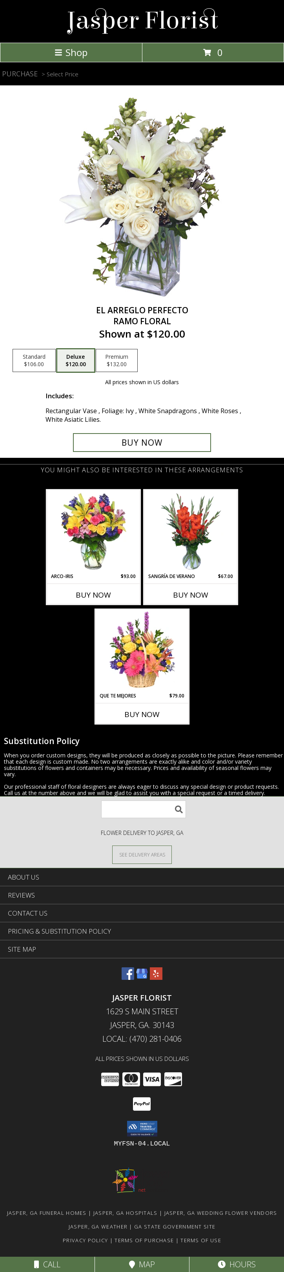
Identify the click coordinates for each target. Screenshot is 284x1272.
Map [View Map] (142, 1264)
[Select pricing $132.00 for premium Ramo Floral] (116, 360)
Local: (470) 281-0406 (142, 1039)
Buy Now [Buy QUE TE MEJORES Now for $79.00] (142, 714)
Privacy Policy (85, 1240)
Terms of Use (200, 1240)
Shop (71, 52)
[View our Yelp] (156, 977)
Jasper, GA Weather (98, 1226)
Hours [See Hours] (237, 1264)
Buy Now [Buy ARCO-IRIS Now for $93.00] (93, 595)
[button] (142, 1128)
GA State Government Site (174, 1226)
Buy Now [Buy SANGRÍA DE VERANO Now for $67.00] (190, 595)
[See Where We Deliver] (142, 854)
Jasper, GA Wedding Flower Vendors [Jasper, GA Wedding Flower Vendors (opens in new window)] (220, 1212)
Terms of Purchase (144, 1240)
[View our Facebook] (128, 977)
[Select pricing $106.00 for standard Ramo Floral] (34, 360)
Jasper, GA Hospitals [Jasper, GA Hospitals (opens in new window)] (125, 1212)
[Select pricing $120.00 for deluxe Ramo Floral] (75, 360)
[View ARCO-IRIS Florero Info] (93, 531)
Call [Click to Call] (47, 1264)
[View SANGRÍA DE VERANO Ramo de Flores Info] (191, 531)
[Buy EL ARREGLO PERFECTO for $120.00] (142, 442)
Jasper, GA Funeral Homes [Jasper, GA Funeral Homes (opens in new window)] (47, 1212)
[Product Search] (143, 809)
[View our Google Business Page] (142, 977)
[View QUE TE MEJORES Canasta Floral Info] (142, 650)
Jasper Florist (142, 20)
